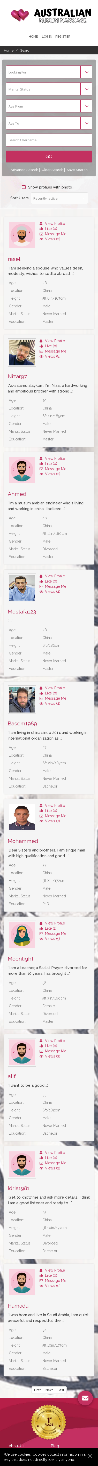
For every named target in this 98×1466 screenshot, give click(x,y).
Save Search (77, 170)
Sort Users (19, 198)
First (37, 1390)
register (62, 36)
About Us (16, 1446)
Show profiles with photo (47, 187)
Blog (55, 1446)
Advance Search (24, 170)
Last (61, 1390)
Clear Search (52, 170)
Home (33, 36)
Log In (47, 36)
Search (26, 50)
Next (49, 1390)
